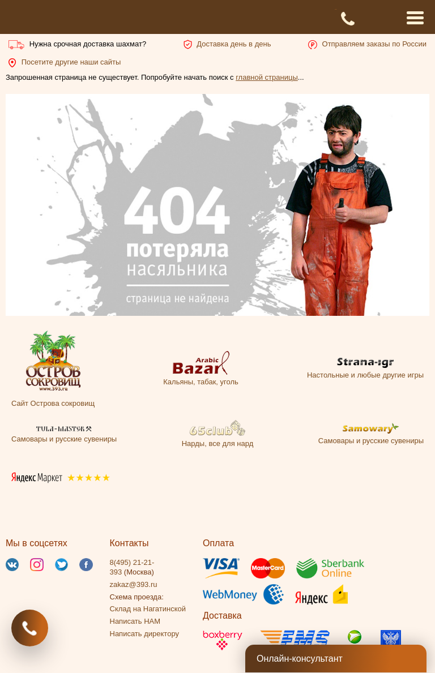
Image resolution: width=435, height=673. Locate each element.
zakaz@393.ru (133, 584)
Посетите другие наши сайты (71, 62)
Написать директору (144, 633)
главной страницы (267, 77)
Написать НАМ (135, 621)
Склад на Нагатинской (148, 609)
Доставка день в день (234, 44)
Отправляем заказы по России (374, 44)
